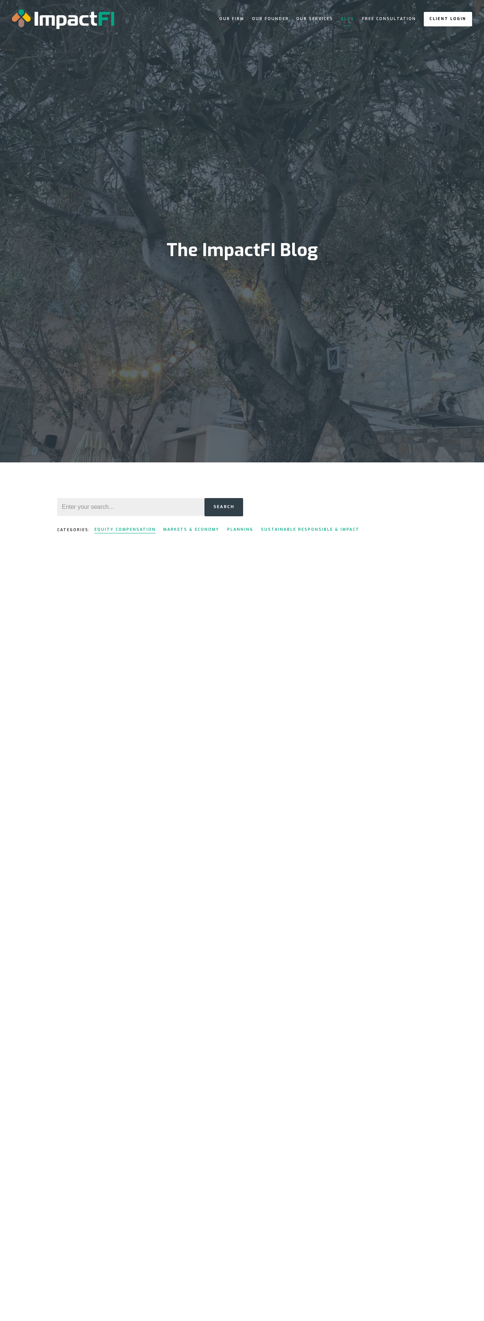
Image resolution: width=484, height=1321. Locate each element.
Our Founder (270, 18)
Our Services (314, 18)
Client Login (447, 18)
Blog (347, 18)
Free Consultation (389, 18)
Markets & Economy (191, 529)
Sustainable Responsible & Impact (310, 529)
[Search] (130, 507)
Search (223, 507)
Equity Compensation (125, 529)
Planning (240, 529)
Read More (70, 779)
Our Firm (231, 18)
